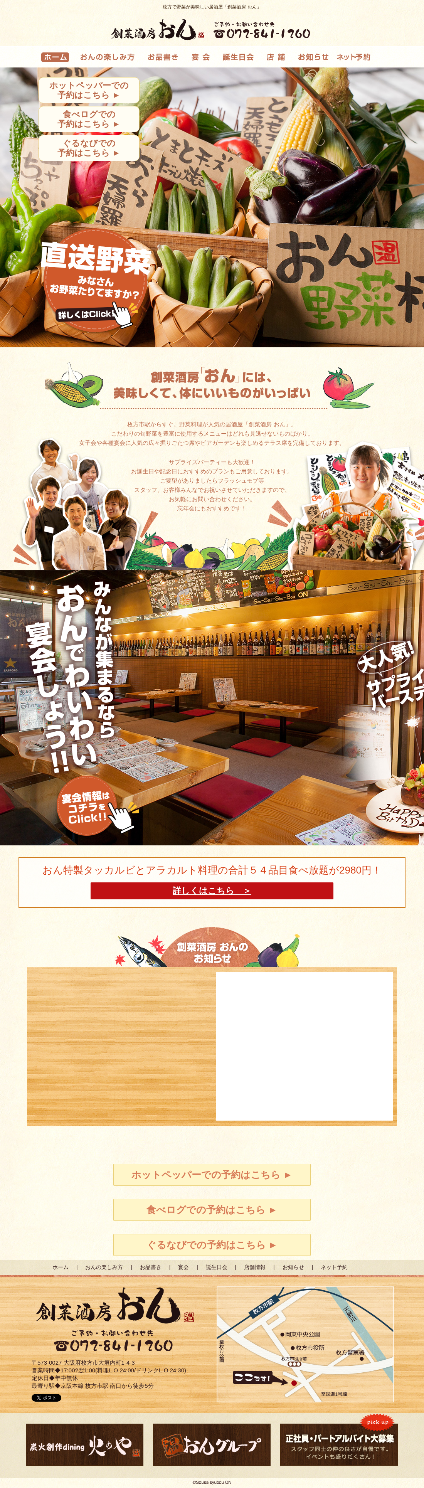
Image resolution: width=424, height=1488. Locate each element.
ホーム (60, 1267)
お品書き (151, 1267)
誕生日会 (216, 1267)
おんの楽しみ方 (104, 1267)
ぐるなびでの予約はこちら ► (88, 148)
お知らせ (293, 1267)
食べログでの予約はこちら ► (88, 119)
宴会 (183, 1267)
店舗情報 (255, 1267)
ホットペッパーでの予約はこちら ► (89, 90)
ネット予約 (334, 1267)
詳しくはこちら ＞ (212, 890)
